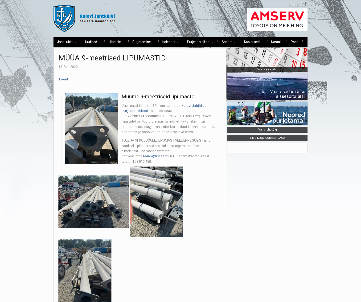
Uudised (91, 43)
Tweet (63, 79)
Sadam (226, 43)
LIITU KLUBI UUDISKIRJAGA (267, 137)
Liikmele (114, 43)
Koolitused (252, 43)
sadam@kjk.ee (153, 156)
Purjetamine (141, 43)
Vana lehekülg (267, 129)
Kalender (168, 43)
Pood (295, 42)
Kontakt (277, 42)
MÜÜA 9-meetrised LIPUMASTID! (113, 57)
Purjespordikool (198, 43)
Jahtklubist (64, 43)
